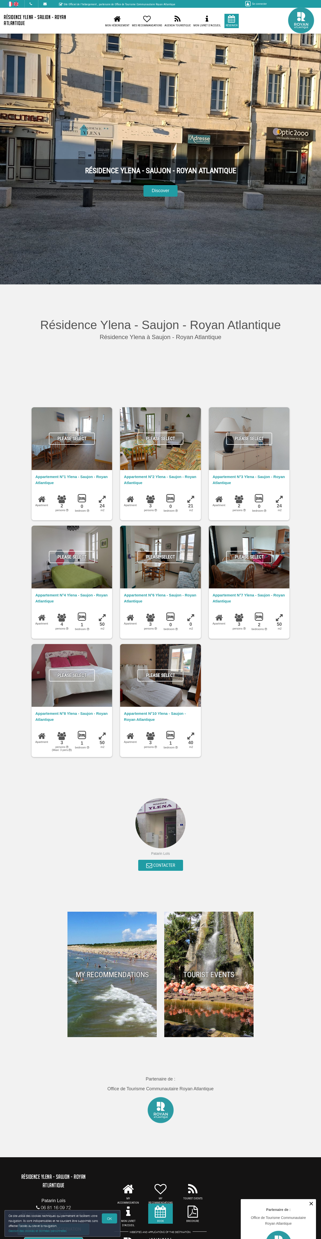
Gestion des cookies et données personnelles (38, 1230)
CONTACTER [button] (160, 866)
